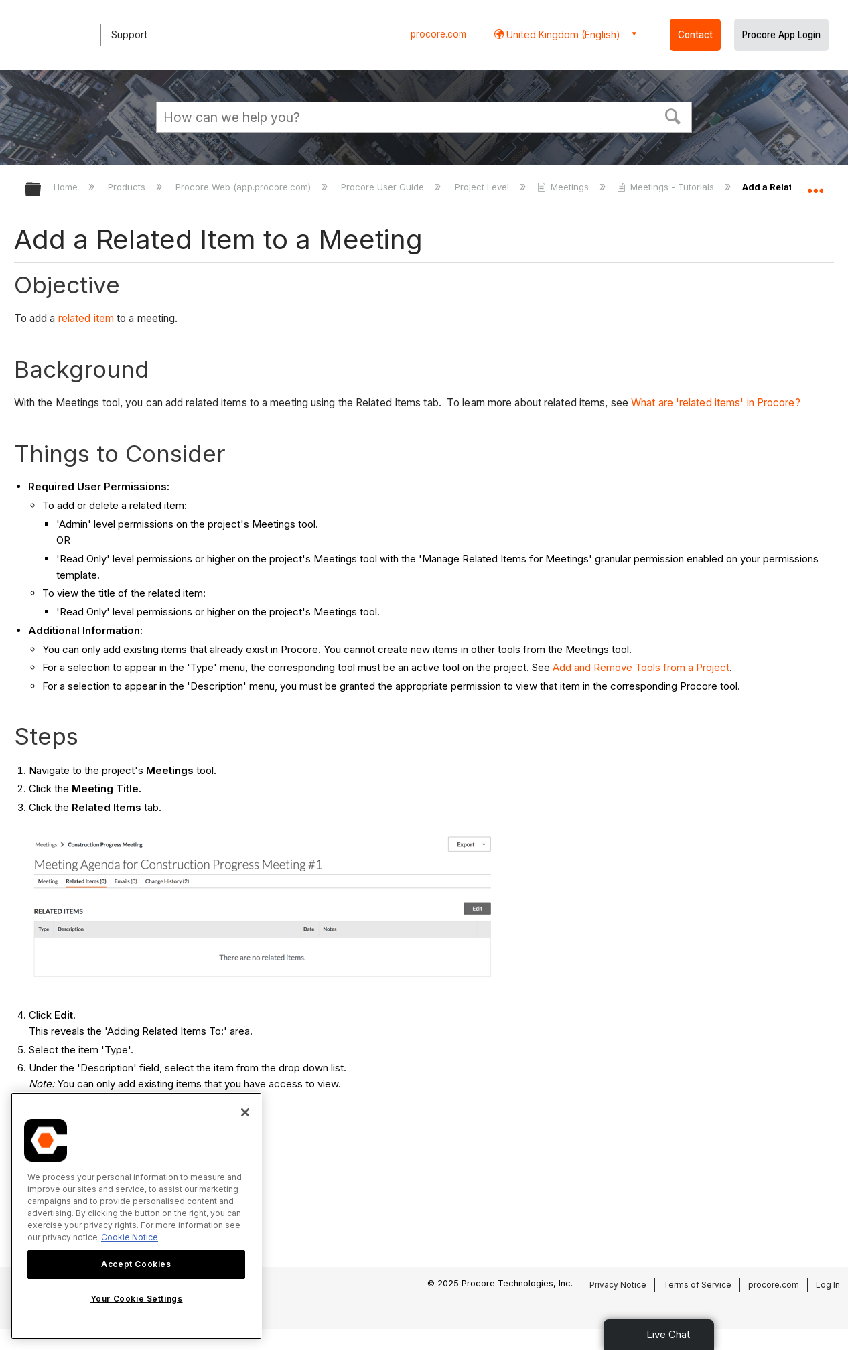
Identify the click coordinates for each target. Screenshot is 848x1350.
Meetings (564, 186)
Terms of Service (697, 1285)
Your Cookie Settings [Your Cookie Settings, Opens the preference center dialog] (136, 1299)
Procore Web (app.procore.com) (244, 186)
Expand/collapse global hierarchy (41, 190)
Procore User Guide (384, 186)
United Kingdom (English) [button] (562, 34)
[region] (136, 1215)
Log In (828, 1285)
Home (67, 186)
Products (128, 186)
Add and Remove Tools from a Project (641, 667)
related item (86, 318)
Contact (695, 34)
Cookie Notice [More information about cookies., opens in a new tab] (129, 1237)
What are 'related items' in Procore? (715, 402)
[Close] (245, 1112)
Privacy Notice (617, 1285)
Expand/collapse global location (815, 185)
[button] (673, 115)
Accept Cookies (136, 1264)
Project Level (483, 186)
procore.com (438, 34)
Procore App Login (781, 34)
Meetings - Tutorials (667, 186)
